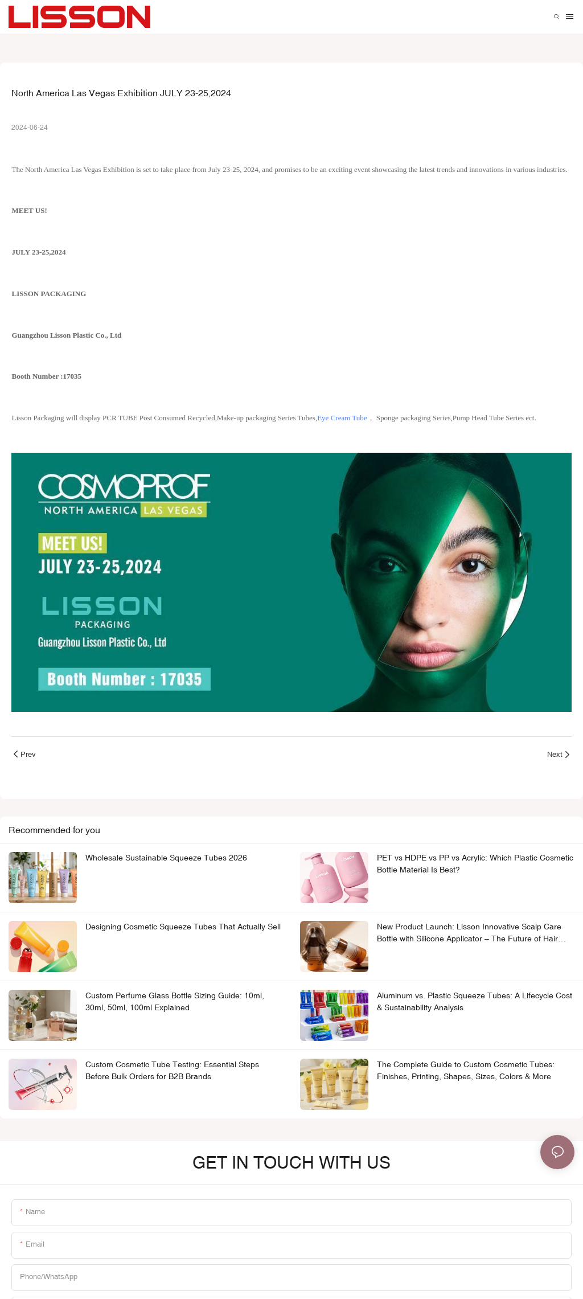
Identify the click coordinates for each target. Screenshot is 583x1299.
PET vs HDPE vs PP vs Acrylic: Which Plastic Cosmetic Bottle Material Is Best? (475, 863)
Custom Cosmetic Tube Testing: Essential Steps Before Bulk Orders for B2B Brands (172, 1070)
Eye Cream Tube (342, 417)
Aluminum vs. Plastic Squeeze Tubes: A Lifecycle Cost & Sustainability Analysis (474, 1001)
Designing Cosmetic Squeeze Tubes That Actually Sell (183, 926)
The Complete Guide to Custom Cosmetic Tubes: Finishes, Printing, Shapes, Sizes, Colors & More (466, 1070)
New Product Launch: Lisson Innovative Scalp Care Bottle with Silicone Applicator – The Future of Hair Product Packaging (469, 933)
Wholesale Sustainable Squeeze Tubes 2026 (166, 857)
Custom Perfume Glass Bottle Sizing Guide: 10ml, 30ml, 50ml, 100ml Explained (174, 1001)
